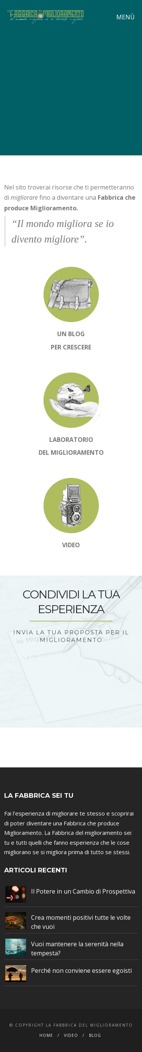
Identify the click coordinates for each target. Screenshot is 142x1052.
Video (71, 1035)
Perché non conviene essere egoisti (81, 970)
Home (46, 1035)
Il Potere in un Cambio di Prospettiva (83, 891)
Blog (95, 1035)
